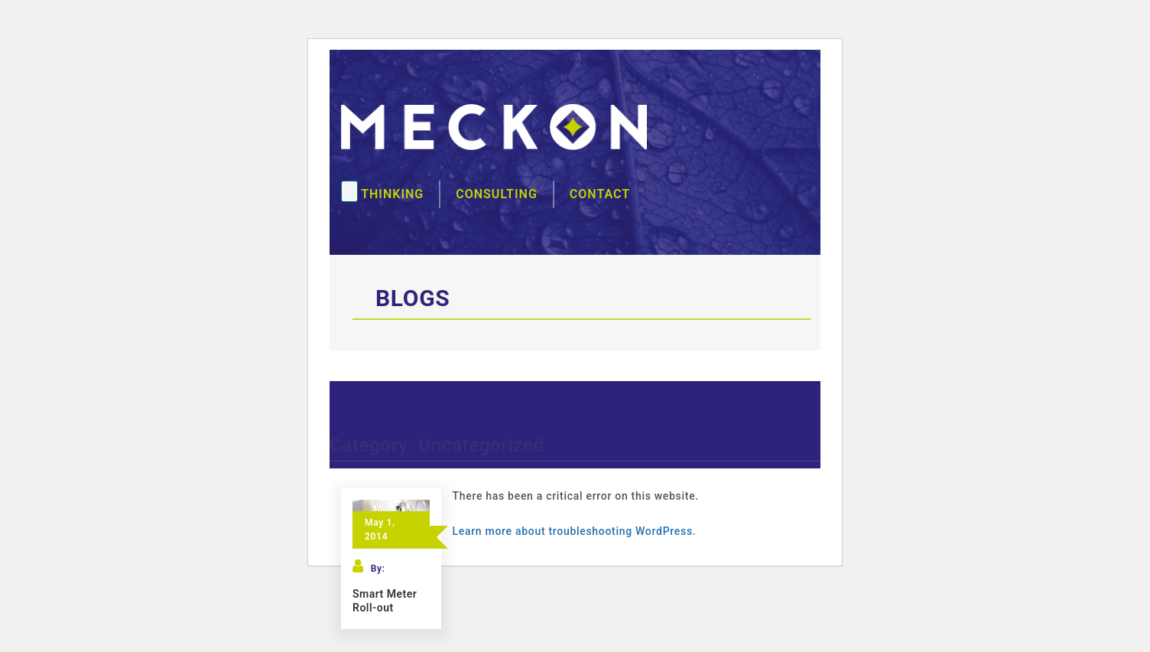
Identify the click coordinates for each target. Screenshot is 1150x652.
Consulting (497, 194)
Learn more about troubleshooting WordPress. (575, 531)
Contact (600, 194)
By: (378, 568)
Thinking (392, 194)
